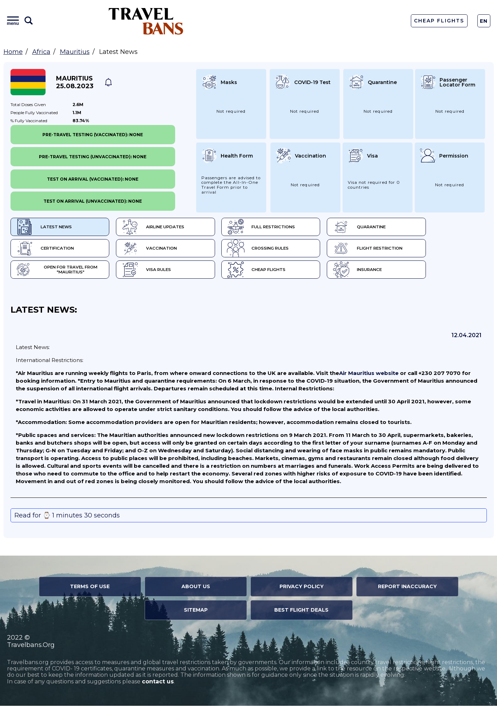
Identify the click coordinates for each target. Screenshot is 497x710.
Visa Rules (162, 273)
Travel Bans (146, 21)
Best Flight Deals (301, 614)
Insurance (404, 273)
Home (13, 52)
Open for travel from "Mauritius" (62, 273)
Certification (46, 250)
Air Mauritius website (369, 377)
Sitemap (196, 614)
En (484, 21)
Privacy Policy (301, 590)
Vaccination (165, 250)
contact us (158, 685)
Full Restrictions (293, 227)
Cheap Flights (439, 21)
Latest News (44, 227)
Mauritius (75, 52)
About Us (195, 590)
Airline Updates (169, 227)
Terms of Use (90, 590)
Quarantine (406, 227)
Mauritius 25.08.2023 (75, 82)
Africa (41, 52)
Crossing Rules (290, 250)
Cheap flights (288, 273)
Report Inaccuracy (407, 590)
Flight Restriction (415, 250)
